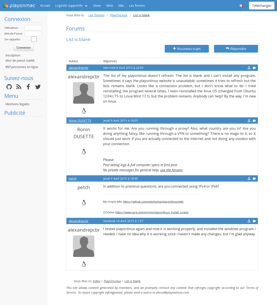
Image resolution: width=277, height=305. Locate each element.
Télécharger (262, 5)
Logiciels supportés (69, 5)
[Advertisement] (23, 182)
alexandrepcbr (78, 68)
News (97, 5)
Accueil (45, 5)
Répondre (236, 48)
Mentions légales (17, 104)
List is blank (132, 281)
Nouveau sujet (187, 48)
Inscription (12, 55)
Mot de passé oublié (20, 60)
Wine (109, 5)
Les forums (137, 5)
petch (73, 178)
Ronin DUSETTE (80, 120)
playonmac (19, 6)
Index (96, 281)
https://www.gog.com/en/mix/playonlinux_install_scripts (152, 212)
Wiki (121, 5)
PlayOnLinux (119, 15)
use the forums (171, 170)
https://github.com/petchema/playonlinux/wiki (153, 201)
